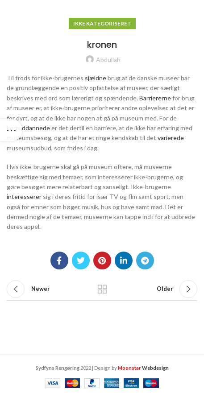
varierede (171, 137)
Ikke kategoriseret (102, 23)
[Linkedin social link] (124, 260)
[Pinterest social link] (102, 260)
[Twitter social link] (81, 260)
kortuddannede (28, 128)
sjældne (95, 78)
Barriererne (155, 98)
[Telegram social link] (145, 260)
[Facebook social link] (59, 260)
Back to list (102, 289)
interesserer (24, 196)
